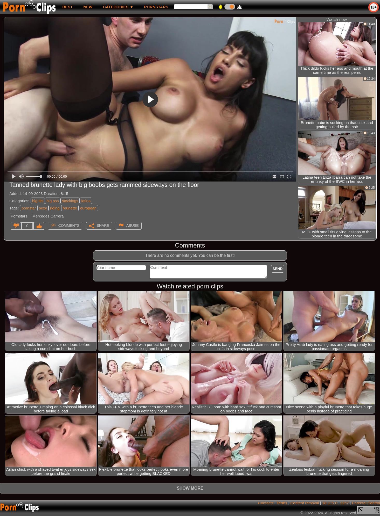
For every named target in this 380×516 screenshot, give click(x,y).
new (87, 7)
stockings (70, 201)
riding (55, 208)
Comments (69, 225)
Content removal (305, 503)
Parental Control (366, 503)
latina (86, 201)
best (67, 7)
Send (278, 269)
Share (103, 225)
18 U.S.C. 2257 (335, 503)
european (88, 208)
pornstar (29, 208)
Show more (190, 488)
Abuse (132, 225)
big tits (37, 201)
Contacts (265, 503)
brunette (70, 208)
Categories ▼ (118, 7)
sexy (43, 208)
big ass (52, 201)
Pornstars (156, 7)
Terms (282, 503)
